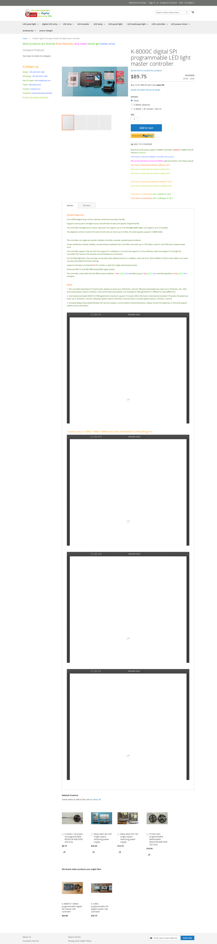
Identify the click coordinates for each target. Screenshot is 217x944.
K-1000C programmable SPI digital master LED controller (99, 907)
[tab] (70, 205)
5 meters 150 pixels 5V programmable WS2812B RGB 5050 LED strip (74, 838)
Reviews (87, 205)
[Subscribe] (187, 938)
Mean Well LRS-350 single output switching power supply (103, 838)
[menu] (108, 27)
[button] (187, 2)
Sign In (152, 2)
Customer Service (31, 941)
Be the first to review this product (146, 70)
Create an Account (168, 2)
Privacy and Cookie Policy (79, 941)
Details (70, 205)
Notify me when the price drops (145, 89)
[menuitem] (30, 24)
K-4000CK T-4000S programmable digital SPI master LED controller (72, 907)
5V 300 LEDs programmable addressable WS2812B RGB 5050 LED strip (158, 839)
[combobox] (172, 12)
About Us (27, 937)
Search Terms (74, 937)
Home (25, 38)
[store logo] (38, 13)
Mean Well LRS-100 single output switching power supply (129, 838)
